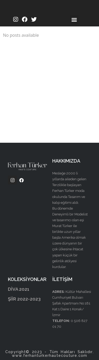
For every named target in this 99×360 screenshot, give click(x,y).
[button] (74, 19)
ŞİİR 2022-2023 (24, 299)
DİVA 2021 (18, 289)
